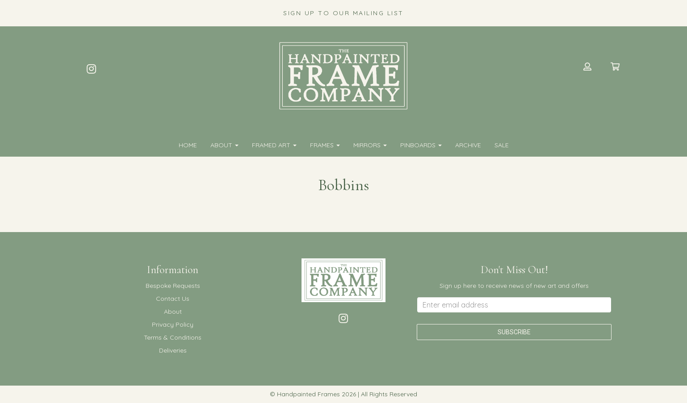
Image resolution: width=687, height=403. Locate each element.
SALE (501, 145)
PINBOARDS (421, 145)
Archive (468, 145)
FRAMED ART (274, 145)
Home (188, 145)
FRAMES (325, 145)
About (224, 145)
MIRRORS (370, 145)
